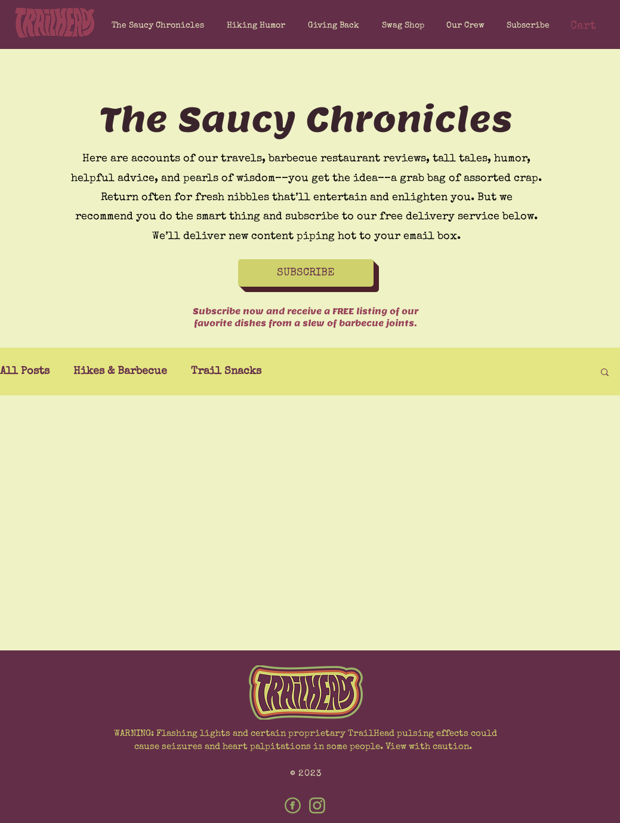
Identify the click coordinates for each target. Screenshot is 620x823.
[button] (526, 26)
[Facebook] (293, 805)
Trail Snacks (226, 371)
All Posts (25, 371)
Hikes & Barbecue (120, 371)
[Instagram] (317, 805)
